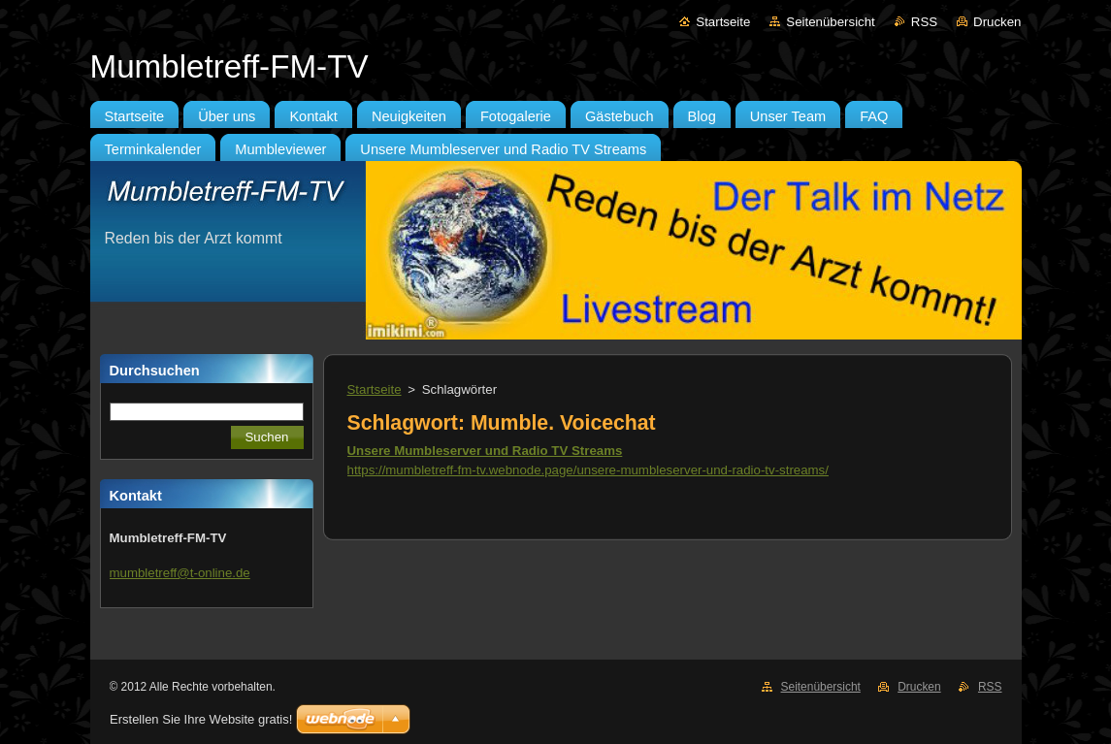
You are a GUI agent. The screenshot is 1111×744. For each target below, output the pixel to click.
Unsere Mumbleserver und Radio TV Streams (485, 450)
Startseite (723, 22)
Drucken (997, 22)
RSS (924, 22)
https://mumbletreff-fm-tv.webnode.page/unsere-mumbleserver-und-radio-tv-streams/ (588, 470)
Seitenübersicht (830, 22)
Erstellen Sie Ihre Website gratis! (201, 719)
